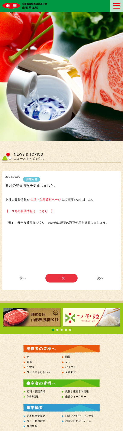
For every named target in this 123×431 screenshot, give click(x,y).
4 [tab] (66, 330)
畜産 (29, 361)
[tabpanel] (32, 317)
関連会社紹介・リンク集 (79, 415)
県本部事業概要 (36, 415)
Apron (30, 367)
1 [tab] (53, 330)
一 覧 (61, 281)
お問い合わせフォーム (78, 420)
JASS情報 (33, 396)
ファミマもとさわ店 (38, 372)
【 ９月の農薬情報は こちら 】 (29, 211)
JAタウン (70, 367)
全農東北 (70, 372)
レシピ (69, 361)
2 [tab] (57, 330)
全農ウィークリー (75, 396)
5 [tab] (70, 330)
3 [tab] (62, 330)
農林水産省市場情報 (77, 391)
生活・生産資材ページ (45, 199)
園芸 (68, 356)
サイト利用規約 (36, 420)
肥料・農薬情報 (36, 391)
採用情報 (32, 426)
